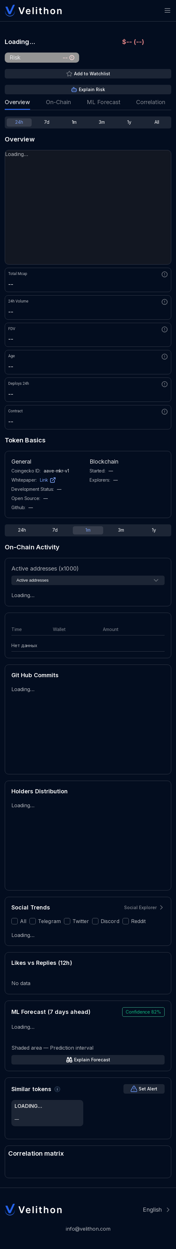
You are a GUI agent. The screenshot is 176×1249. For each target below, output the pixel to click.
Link (44, 480)
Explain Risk (92, 89)
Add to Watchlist (92, 73)
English (152, 1209)
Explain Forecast (92, 1059)
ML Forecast (103, 102)
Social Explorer (140, 907)
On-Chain (58, 102)
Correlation (150, 102)
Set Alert (148, 1088)
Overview (17, 102)
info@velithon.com (88, 1229)
